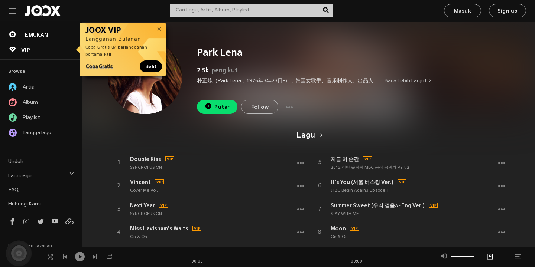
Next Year (142, 205)
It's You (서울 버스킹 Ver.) (362, 182)
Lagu (308, 136)
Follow (260, 107)
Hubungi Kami (24, 204)
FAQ (13, 190)
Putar (217, 106)
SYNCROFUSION (146, 167)
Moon (338, 228)
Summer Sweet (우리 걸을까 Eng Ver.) (378, 205)
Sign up (507, 11)
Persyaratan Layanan (30, 245)
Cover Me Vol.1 (145, 190)
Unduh (15, 162)
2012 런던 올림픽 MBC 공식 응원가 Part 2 (370, 167)
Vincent (140, 182)
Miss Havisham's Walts (159, 228)
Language (41, 175)
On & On (138, 237)
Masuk (462, 11)
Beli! (150, 66)
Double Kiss (145, 159)
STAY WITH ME (345, 214)
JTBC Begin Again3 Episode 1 (360, 190)
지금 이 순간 (345, 159)
